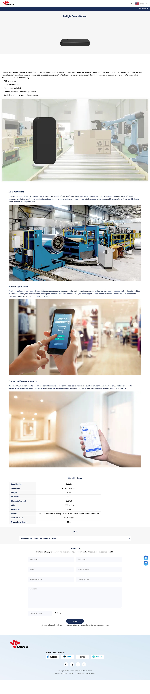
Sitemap (71, 673)
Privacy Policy (90, 673)
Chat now (146, 558)
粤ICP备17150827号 (61, 673)
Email (146, 563)
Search (132, 4)
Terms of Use (80, 673)
